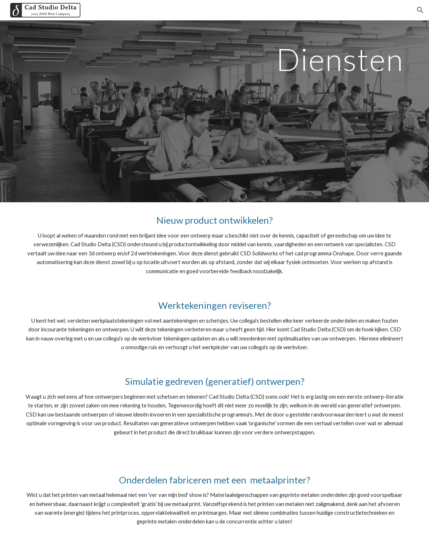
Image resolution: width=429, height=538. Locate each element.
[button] (420, 10)
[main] (215, 111)
